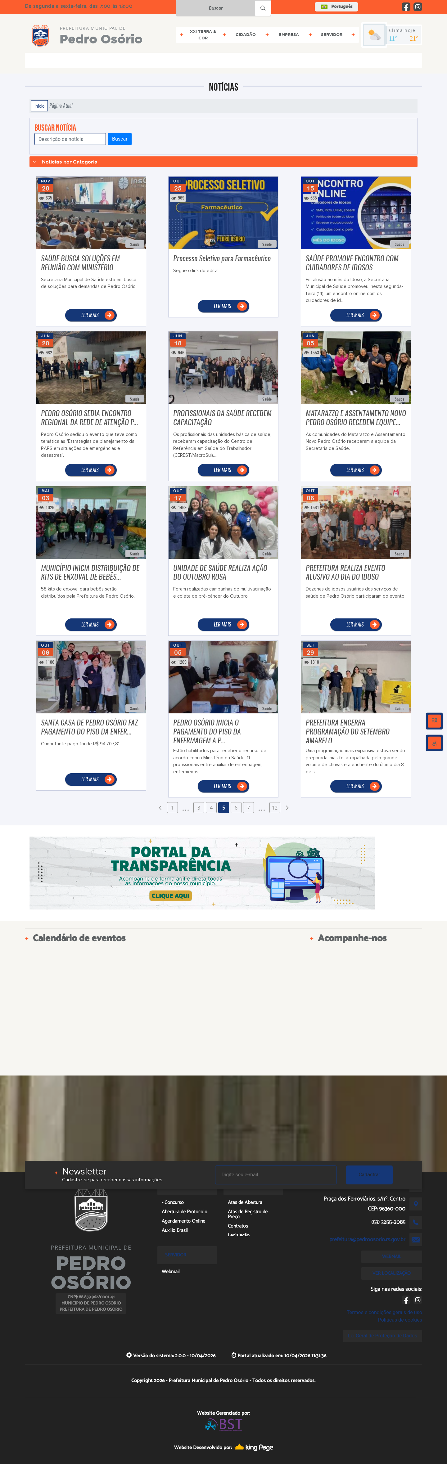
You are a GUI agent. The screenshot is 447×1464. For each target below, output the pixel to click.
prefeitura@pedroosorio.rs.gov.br (367, 1239)
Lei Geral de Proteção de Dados (382, 1336)
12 (275, 807)
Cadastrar (369, 1175)
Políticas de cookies (400, 1320)
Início (39, 106)
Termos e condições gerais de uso (384, 1312)
